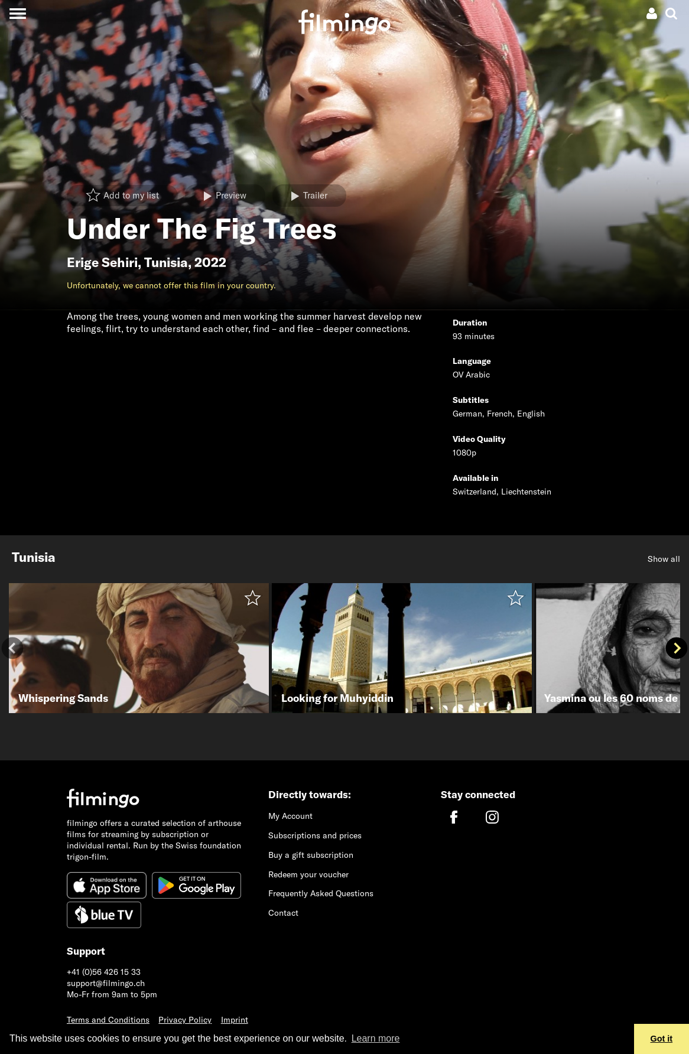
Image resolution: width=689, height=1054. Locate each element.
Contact (283, 912)
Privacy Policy (185, 1019)
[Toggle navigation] (17, 13)
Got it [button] (662, 1038)
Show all (664, 559)
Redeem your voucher (308, 874)
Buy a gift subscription (310, 855)
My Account (290, 816)
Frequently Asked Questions (320, 893)
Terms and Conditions (108, 1019)
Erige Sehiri (102, 262)
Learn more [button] (376, 1038)
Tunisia (166, 262)
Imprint (234, 1019)
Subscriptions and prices (315, 835)
